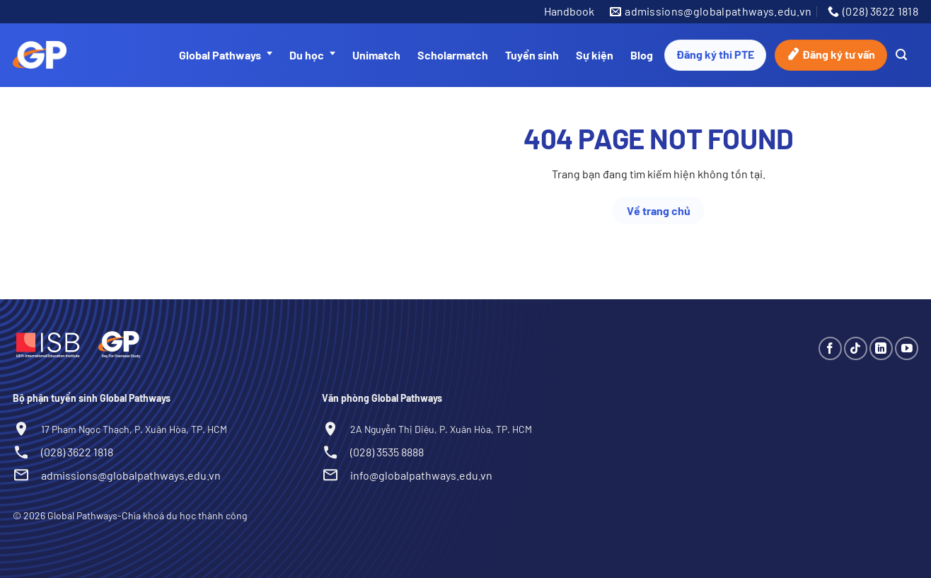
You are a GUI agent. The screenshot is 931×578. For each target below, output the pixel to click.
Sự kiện (594, 55)
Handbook (569, 11)
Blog (641, 55)
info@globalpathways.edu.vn (421, 475)
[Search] (901, 55)
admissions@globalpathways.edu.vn (131, 475)
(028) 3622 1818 (77, 451)
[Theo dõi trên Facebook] (830, 348)
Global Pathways (225, 55)
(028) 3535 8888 (387, 451)
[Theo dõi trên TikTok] (855, 348)
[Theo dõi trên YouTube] (906, 348)
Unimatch (376, 55)
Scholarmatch (452, 55)
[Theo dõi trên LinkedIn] (881, 348)
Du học (312, 55)
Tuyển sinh (532, 55)
